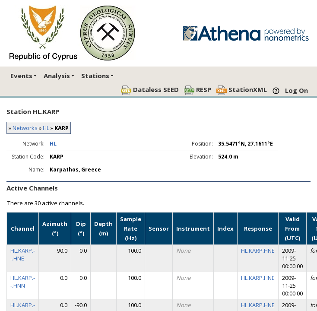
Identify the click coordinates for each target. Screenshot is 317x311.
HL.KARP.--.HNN (22, 281)
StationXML (241, 90)
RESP (197, 90)
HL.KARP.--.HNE (22, 254)
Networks (25, 128)
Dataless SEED (150, 90)
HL (46, 128)
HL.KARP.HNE (258, 250)
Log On (296, 90)
